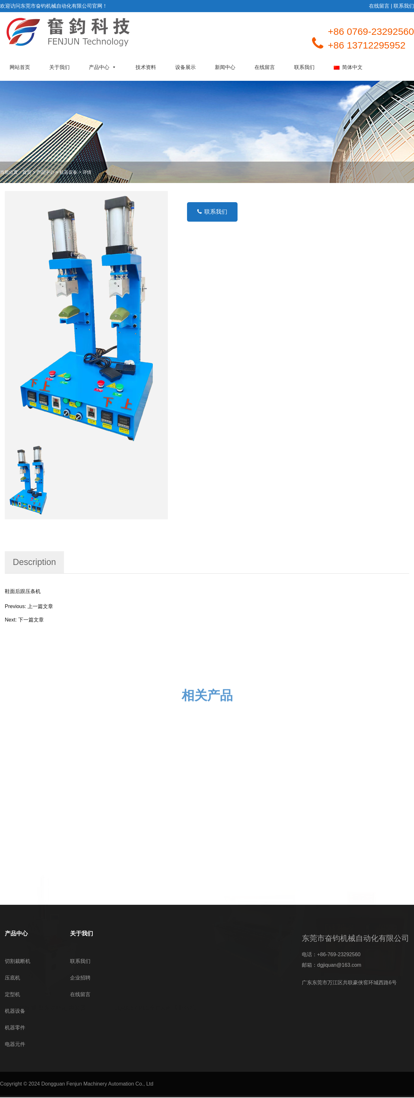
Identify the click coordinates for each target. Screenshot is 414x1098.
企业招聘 (80, 977)
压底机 (12, 977)
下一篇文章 (31, 619)
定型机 (12, 994)
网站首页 (20, 67)
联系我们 (304, 67)
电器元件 (15, 1044)
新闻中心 (225, 67)
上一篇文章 (40, 606)
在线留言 (264, 67)
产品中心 (102, 67)
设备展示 (185, 67)
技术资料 (146, 67)
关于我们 (59, 67)
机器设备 (68, 172)
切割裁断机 (17, 961)
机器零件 (15, 1027)
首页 (26, 172)
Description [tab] (34, 562)
